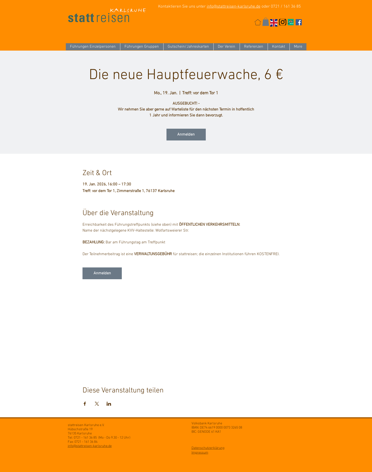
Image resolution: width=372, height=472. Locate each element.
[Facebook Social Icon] (299, 22)
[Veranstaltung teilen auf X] (97, 404)
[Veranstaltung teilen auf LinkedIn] (109, 404)
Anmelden (186, 134)
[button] (265, 22)
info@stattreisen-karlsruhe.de (234, 6)
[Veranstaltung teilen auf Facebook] (85, 404)
